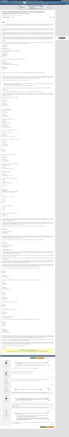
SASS (28, 389)
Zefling (6, 360)
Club (40, 0)
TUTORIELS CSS (31, 4)
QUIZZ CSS (46, 4)
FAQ (18, 0)
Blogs (21, 0)
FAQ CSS (27, 4)
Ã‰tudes (34, 0)
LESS (25, 389)
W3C (5, 347)
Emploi (31, 0)
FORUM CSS (24, 4)
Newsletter (27, 0)
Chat (23, 0)
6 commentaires (19, 15)
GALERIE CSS (35, 4)
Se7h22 (6, 379)
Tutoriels (15, 0)
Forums (11, 0)
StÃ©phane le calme (13, 15)
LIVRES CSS (42, 4)
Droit (38, 0)
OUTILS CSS (39, 4)
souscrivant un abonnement (22, 351)
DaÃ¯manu (6, 371)
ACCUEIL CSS (20, 4)
